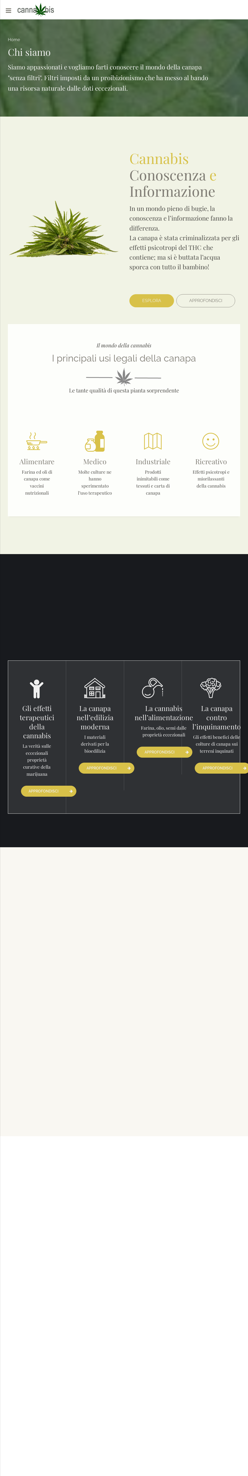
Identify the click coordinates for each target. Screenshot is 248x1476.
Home (14, 39)
